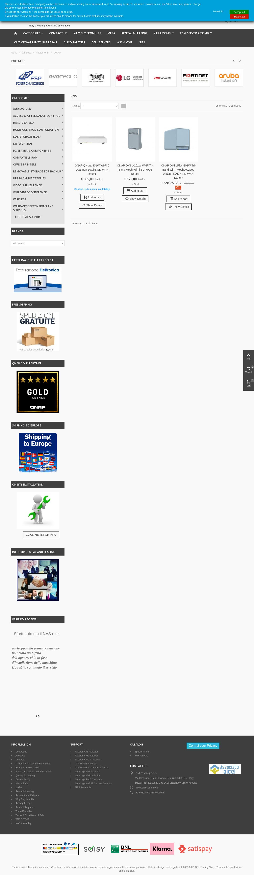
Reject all (239, 16)
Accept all (239, 12)
